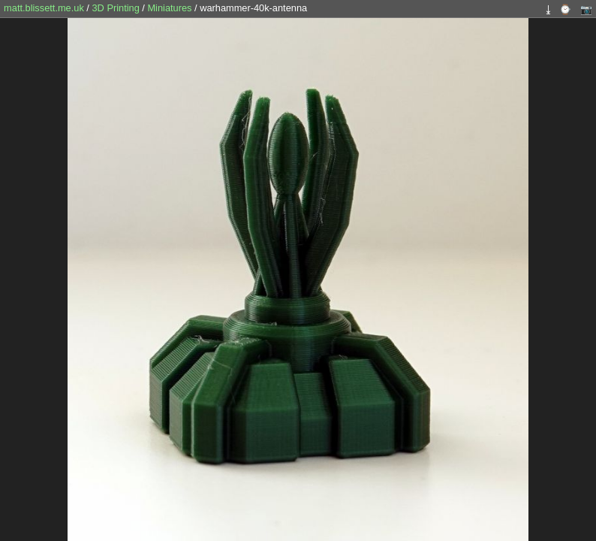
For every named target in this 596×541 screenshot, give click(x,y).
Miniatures (170, 8)
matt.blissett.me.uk (44, 8)
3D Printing (117, 8)
